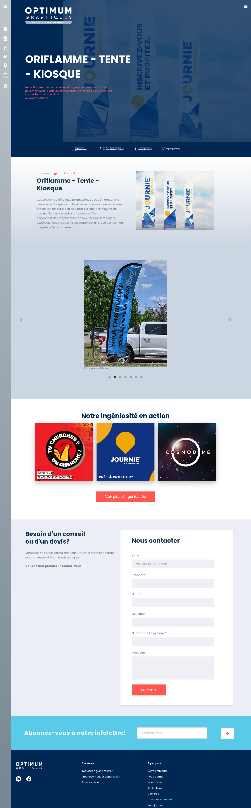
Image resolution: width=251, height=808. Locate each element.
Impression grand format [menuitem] (97, 769)
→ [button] (230, 319)
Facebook (29, 777)
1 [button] (109, 377)
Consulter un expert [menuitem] (160, 798)
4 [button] (125, 377)
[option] (126, 317)
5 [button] (131, 377)
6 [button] (136, 377)
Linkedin (18, 777)
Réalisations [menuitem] (155, 787)
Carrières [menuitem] (153, 792)
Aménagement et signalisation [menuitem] (101, 775)
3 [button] (120, 377)
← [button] (21, 319)
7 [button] (141, 377)
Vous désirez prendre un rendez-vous (53, 566)
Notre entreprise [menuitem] (158, 769)
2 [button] (115, 377)
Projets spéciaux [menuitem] (92, 781)
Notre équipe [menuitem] (155, 775)
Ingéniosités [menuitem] (155, 781)
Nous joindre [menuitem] (155, 804)
